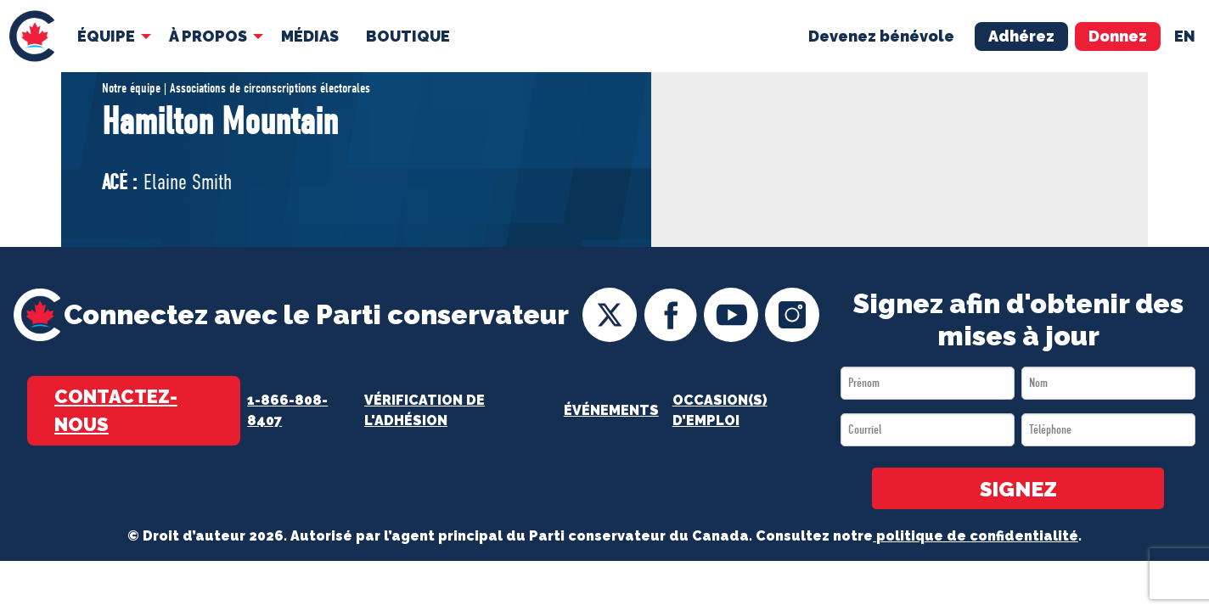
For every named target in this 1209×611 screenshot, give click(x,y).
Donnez (1117, 35)
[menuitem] (32, 36)
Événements (611, 410)
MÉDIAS (310, 35)
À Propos (208, 35)
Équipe (106, 35)
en (1184, 35)
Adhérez (1021, 35)
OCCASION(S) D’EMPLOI (720, 410)
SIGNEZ (1018, 489)
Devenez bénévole (881, 35)
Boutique (408, 35)
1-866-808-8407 (287, 410)
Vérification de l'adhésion (424, 410)
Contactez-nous (115, 410)
